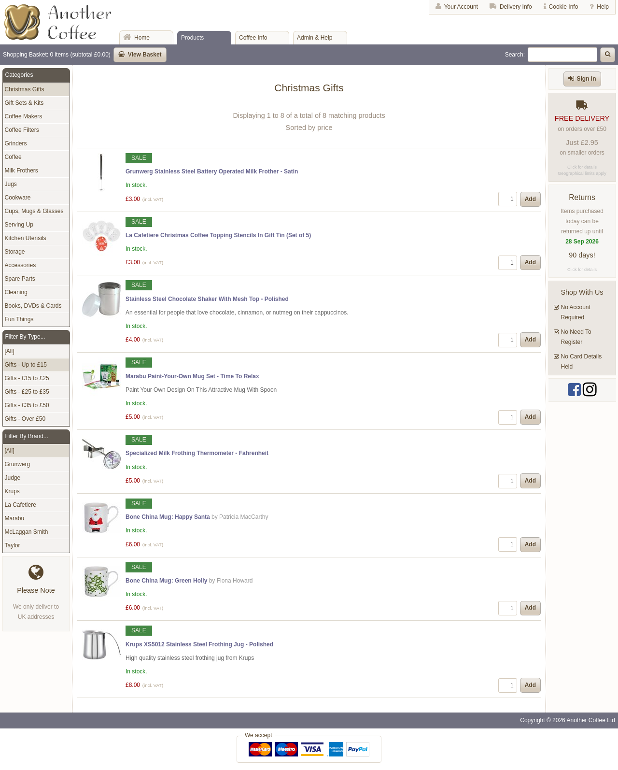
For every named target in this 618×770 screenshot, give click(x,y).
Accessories (20, 265)
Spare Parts (20, 278)
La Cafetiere (20, 504)
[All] (9, 351)
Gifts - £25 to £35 (27, 391)
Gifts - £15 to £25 (27, 378)
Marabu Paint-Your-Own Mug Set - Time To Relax (192, 376)
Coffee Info (253, 37)
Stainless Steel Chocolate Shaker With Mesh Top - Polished (207, 299)
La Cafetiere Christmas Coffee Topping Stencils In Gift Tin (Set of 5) (218, 235)
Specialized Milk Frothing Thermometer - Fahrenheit (197, 453)
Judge (13, 477)
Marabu (15, 518)
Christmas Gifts (24, 89)
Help (603, 6)
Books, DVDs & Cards (33, 305)
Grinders (16, 143)
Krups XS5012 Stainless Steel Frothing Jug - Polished (199, 644)
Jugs (11, 184)
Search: (515, 54)
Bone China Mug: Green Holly (166, 580)
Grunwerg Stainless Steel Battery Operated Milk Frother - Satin (212, 171)
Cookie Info (563, 6)
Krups (12, 491)
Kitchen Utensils (25, 238)
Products (192, 37)
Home (142, 37)
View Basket (145, 54)
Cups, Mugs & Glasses (34, 211)
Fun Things (19, 319)
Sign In (586, 78)
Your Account (461, 6)
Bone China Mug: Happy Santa (168, 516)
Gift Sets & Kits (24, 103)
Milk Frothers (21, 170)
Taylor (12, 545)
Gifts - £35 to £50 (27, 405)
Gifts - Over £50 (25, 418)
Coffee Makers (23, 116)
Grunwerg (17, 464)
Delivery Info (516, 6)
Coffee (13, 157)
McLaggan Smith (26, 531)
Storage (15, 251)
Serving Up (19, 224)
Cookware (18, 197)
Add (530, 199)
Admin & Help (314, 37)
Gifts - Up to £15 (26, 364)
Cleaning (16, 292)
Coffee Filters (22, 130)
